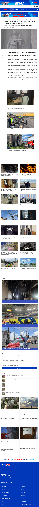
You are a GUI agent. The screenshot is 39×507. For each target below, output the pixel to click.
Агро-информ (22, 485)
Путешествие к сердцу (23, 494)
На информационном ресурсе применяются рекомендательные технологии (21, 474)
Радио (21, 9)
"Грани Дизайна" (4, 481)
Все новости (19, 363)
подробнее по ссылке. (16, 80)
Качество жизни (23, 491)
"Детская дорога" (4, 482)
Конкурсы (16, 9)
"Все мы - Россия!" (23, 482)
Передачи (3, 479)
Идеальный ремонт (23, 496)
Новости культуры (23, 487)
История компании (23, 505)
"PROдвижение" (23, 481)
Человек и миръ (23, 490)
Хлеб (2, 499)
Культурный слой (23, 488)
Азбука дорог (22, 484)
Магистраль (3, 488)
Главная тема (3, 485)
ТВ (19, 9)
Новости (12, 9)
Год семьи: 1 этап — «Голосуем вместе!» (26, 499)
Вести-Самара (3, 484)
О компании (25, 9)
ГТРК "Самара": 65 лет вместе (6, 487)
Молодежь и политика (5, 491)
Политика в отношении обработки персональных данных (18, 472)
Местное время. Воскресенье (5, 490)
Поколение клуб (4, 494)
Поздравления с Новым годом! (6, 493)
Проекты (7, 477)
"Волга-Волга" (22, 493)
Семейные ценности (4, 496)
